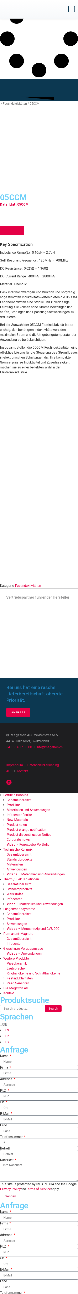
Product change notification (26, 767)
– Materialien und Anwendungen (36, 811)
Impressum (14, 702)
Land (3, 1062)
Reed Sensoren (18, 920)
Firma (4, 1004)
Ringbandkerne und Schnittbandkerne (33, 910)
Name (4, 993)
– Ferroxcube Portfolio (28, 782)
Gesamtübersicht (19, 737)
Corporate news (18, 777)
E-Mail (5, 1050)
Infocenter (14, 836)
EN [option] (7, 967)
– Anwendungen (24, 891)
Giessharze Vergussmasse (23, 886)
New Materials (17, 757)
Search (53, 945)
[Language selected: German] (39, 970)
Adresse (6, 1016)
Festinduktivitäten (15, 103)
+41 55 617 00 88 (19, 684)
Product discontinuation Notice (29, 772)
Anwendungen (17, 806)
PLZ (3, 1027)
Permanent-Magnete (18, 871)
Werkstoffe (15, 831)
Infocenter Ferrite (19, 752)
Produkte (13, 742)
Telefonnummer (12, 1074)
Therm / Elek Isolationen (21, 816)
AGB (9, 708)
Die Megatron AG (15, 925)
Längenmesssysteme (19, 846)
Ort (2, 1039)
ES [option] (7, 979)
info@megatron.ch (49, 684)
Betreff (5, 1085)
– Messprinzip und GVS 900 (33, 866)
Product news (17, 762)
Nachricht (7, 1097)
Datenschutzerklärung (43, 702)
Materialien (15, 801)
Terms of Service (38, 1126)
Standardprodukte (19, 796)
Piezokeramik (17, 900)
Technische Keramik (17, 786)
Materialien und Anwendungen (28, 747)
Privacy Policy (10, 1126)
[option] (40, 967)
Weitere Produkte (16, 895)
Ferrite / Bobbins (15, 732)
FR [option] (7, 973)
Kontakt (22, 708)
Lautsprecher (16, 905)
